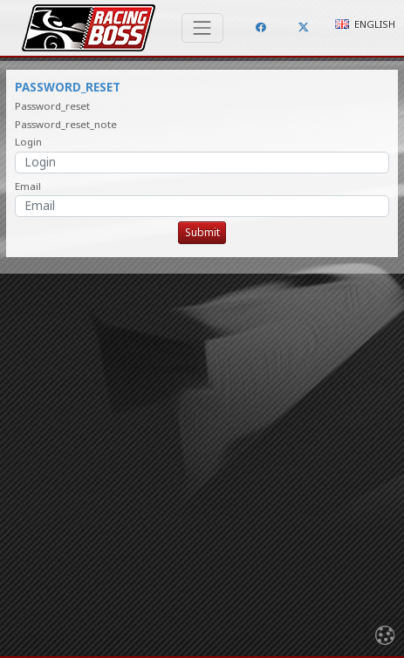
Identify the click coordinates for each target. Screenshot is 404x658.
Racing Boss (88, 27)
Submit (202, 232)
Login (28, 141)
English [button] (365, 24)
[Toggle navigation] (202, 28)
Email (28, 186)
